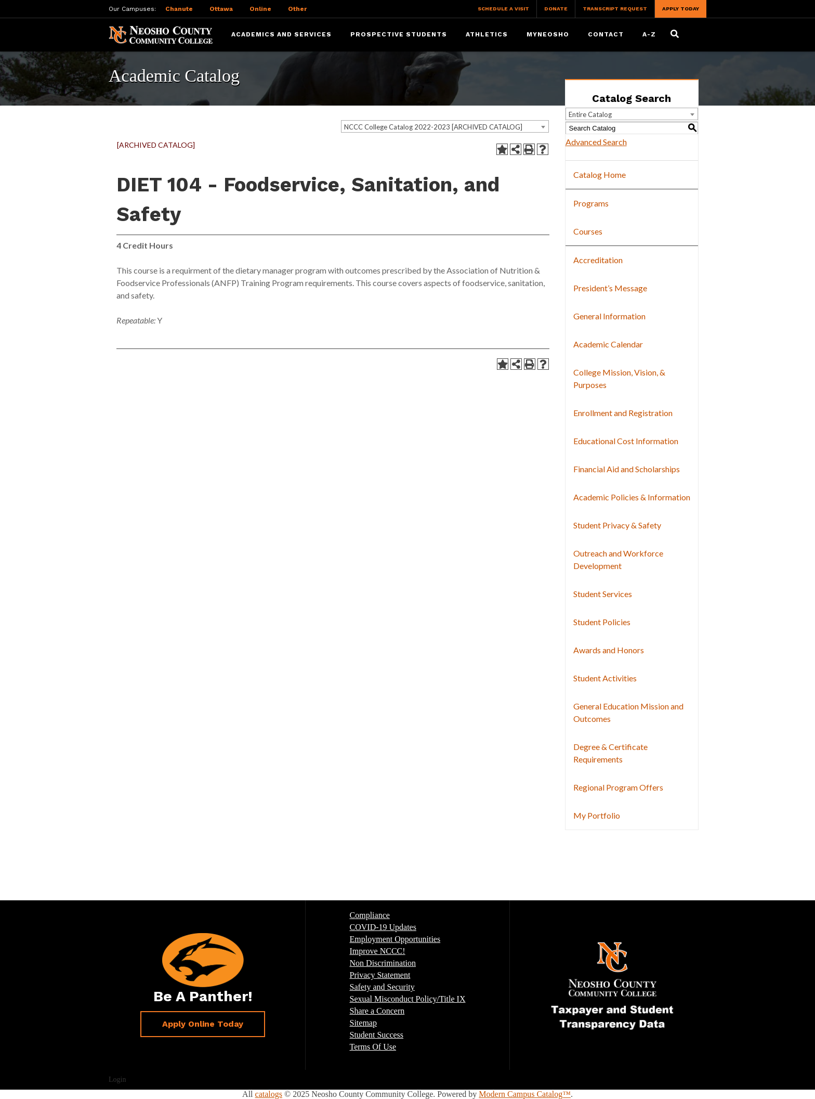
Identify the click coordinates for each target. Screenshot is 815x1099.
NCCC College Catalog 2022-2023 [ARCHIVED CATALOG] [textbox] (433, 127)
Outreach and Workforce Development (618, 559)
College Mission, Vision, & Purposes (619, 378)
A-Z (649, 34)
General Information (609, 316)
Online (260, 8)
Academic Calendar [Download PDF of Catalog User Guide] (608, 344)
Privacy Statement (380, 975)
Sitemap (363, 1022)
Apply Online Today (202, 1024)
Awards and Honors (608, 650)
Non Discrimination (383, 963)
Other (297, 8)
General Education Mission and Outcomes (628, 712)
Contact (606, 34)
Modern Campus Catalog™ (525, 1094)
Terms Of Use (373, 1046)
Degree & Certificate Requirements (610, 753)
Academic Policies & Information (631, 497)
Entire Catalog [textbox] (590, 114)
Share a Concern (377, 1010)
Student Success (377, 1034)
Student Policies (601, 622)
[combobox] (445, 126)
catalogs (268, 1094)
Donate (556, 8)
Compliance (370, 915)
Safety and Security (382, 986)
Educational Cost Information (625, 441)
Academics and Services (281, 34)
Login (117, 1079)
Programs (591, 203)
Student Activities (605, 678)
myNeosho (548, 34)
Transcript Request (615, 8)
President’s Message (610, 288)
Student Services (602, 594)
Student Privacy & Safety (617, 525)
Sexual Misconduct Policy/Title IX (408, 998)
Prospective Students (398, 34)
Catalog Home (599, 174)
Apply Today (680, 8)
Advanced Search (596, 142)
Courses (587, 231)
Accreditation (598, 260)
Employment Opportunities (395, 939)
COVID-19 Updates (383, 927)
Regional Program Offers (618, 787)
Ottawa (221, 8)
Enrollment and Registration (623, 413)
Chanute (179, 8)
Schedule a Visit (503, 8)
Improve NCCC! (377, 951)
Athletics (487, 34)
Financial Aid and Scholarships (626, 469)
